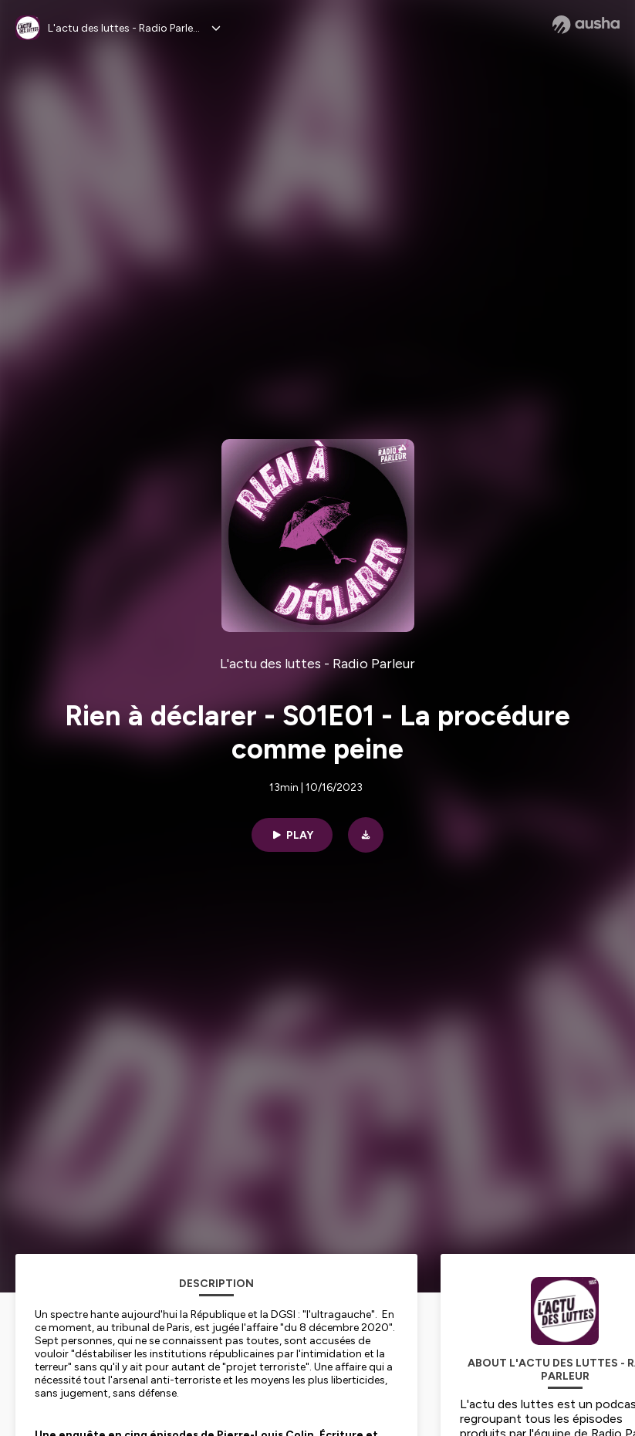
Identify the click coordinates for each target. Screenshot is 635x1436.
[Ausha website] (586, 24)
